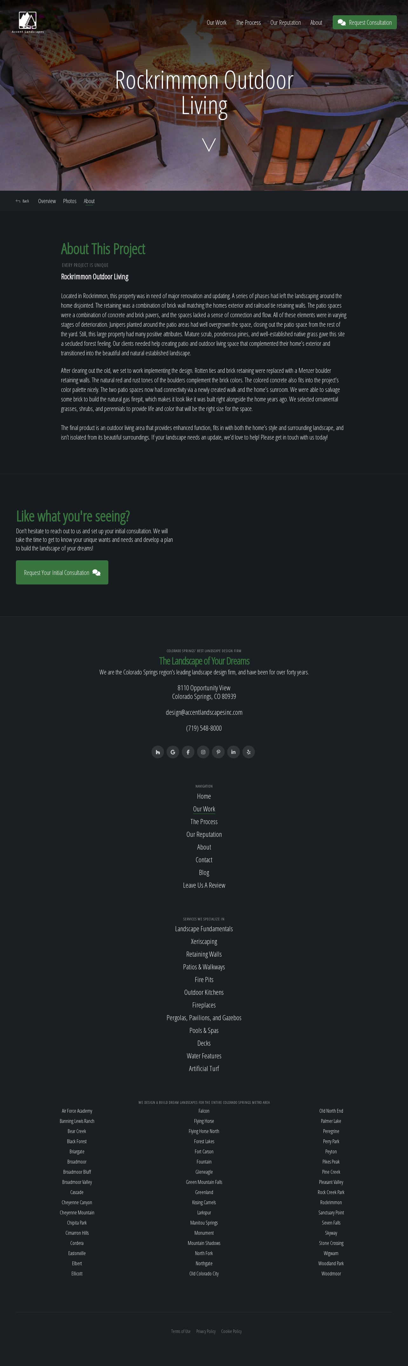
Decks (204, 1043)
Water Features (204, 1056)
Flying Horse (204, 1120)
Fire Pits (204, 979)
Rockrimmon (331, 1202)
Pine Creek (331, 1171)
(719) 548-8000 (204, 728)
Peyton (331, 1151)
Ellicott (77, 1273)
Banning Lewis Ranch (77, 1120)
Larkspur (204, 1212)
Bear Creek (77, 1131)
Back (22, 201)
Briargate (77, 1151)
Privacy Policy (205, 1331)
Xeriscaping (204, 941)
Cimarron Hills (77, 1232)
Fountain (204, 1161)
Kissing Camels (204, 1202)
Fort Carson (204, 1151)
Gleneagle (204, 1171)
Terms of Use (181, 1331)
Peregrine (331, 1131)
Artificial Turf (204, 1068)
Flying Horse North (204, 1131)
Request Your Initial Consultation (62, 572)
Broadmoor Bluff (77, 1171)
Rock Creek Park (331, 1192)
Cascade (77, 1192)
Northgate (204, 1263)
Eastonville (77, 1253)
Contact (204, 859)
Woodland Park (331, 1263)
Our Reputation (285, 22)
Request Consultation (365, 22)
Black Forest (77, 1141)
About (316, 22)
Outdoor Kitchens (204, 992)
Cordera (77, 1243)
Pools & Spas (204, 1030)
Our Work (217, 22)
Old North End (331, 1110)
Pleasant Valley (331, 1181)
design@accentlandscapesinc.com (204, 712)
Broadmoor (76, 1161)
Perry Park (331, 1141)
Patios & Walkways (204, 967)
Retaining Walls (204, 954)
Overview (47, 201)
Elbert (77, 1263)
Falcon (204, 1110)
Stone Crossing (331, 1243)
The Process (248, 22)
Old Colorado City (204, 1273)
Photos (70, 201)
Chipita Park (77, 1222)
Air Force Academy (77, 1110)
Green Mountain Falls (204, 1181)
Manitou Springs (204, 1222)
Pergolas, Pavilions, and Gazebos (204, 1017)
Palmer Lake (331, 1120)
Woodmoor (331, 1273)
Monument (204, 1232)
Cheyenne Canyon (77, 1202)
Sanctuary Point (331, 1212)
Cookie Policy (231, 1331)
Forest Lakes (204, 1141)
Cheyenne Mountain (77, 1212)
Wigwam (331, 1253)
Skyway (331, 1232)
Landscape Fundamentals (204, 928)
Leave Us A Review (204, 885)
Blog (204, 872)
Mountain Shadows (204, 1243)
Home (204, 796)
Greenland (204, 1192)
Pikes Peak (331, 1161)
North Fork (204, 1253)
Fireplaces (204, 1005)
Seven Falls (331, 1222)
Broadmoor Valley (77, 1181)
